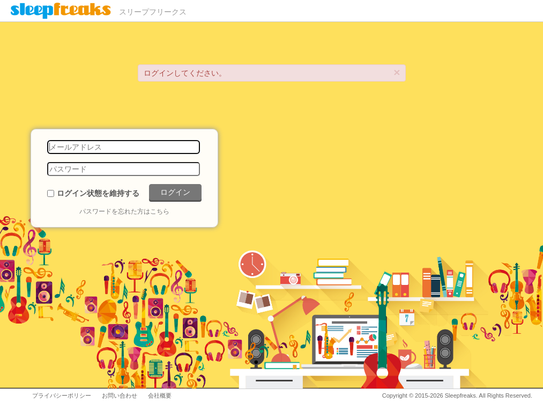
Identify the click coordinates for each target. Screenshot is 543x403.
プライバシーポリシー (61, 395)
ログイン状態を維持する (98, 193)
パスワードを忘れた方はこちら (124, 211)
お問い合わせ (119, 395)
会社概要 (160, 395)
